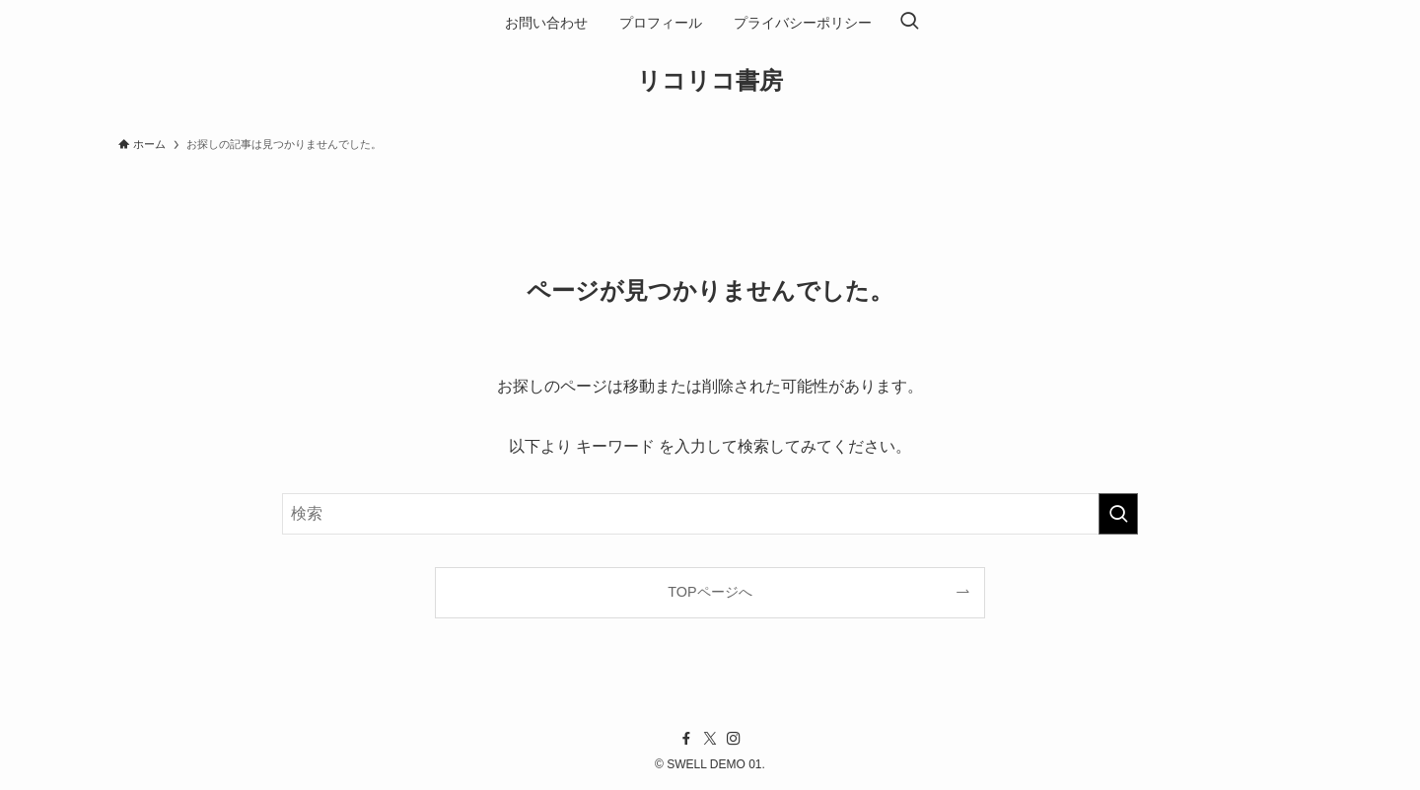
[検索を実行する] (1118, 514)
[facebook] (686, 739)
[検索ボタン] (909, 22)
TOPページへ (709, 592)
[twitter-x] (710, 739)
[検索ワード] (710, 514)
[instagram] (734, 739)
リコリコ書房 (710, 81)
